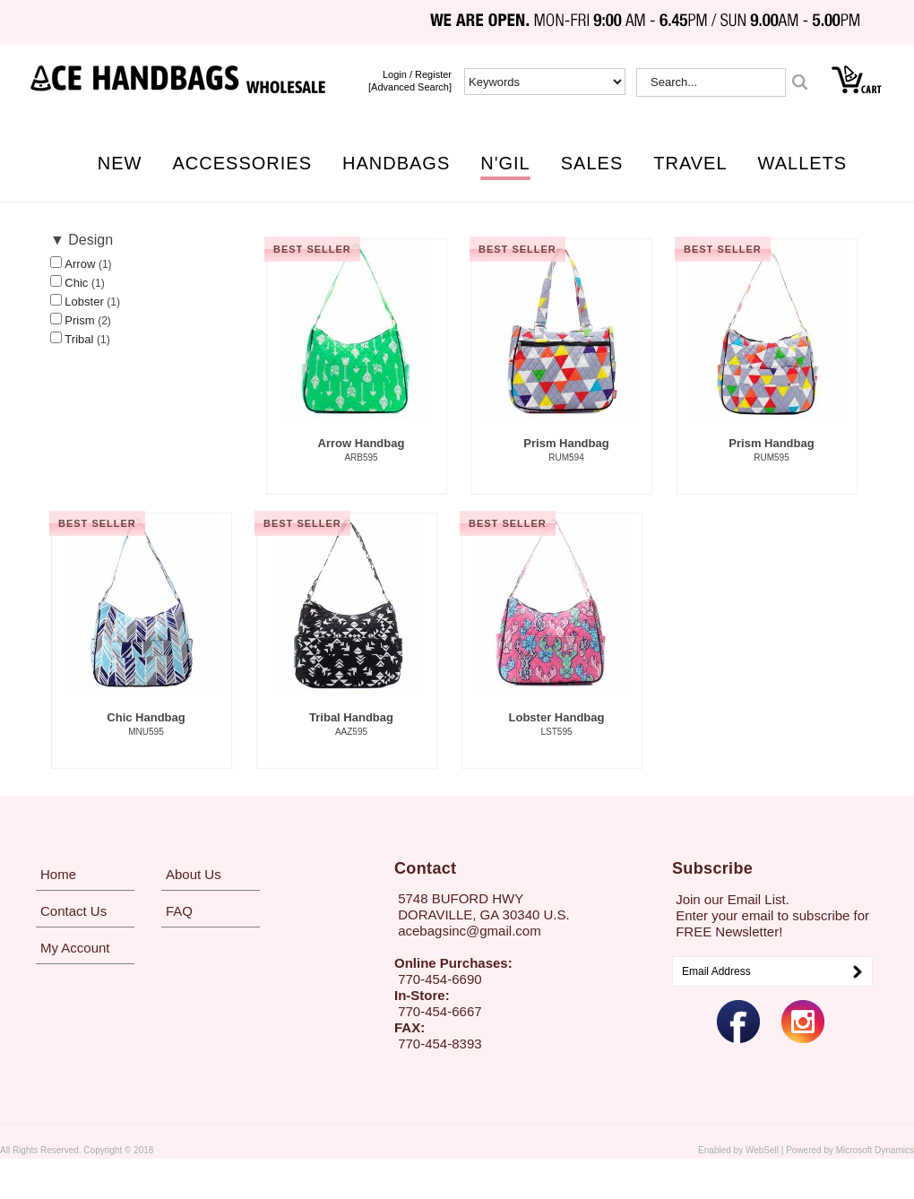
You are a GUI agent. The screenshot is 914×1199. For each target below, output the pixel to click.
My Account (75, 947)
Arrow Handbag (361, 450)
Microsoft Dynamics (875, 1150)
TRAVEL (690, 163)
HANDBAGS (396, 163)
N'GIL (505, 163)
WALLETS (803, 163)
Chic (78, 282)
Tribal (81, 339)
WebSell (762, 1150)
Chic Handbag (146, 725)
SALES (592, 163)
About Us (193, 874)
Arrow (82, 264)
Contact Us (73, 911)
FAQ (179, 911)
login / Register (417, 74)
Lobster (86, 301)
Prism (81, 320)
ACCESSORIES (242, 163)
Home (58, 874)
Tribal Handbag (351, 725)
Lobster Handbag (556, 725)
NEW (120, 163)
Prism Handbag (566, 450)
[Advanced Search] (410, 87)
